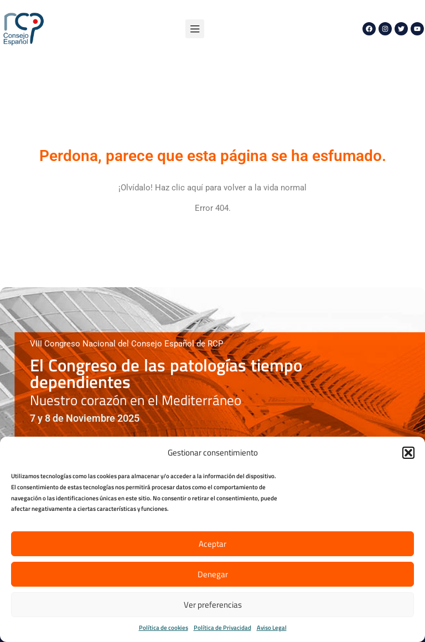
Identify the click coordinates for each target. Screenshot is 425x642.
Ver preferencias (213, 604)
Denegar (213, 574)
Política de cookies (163, 627)
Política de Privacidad (222, 627)
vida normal (285, 188)
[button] (408, 452)
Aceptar (212, 543)
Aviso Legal (272, 627)
